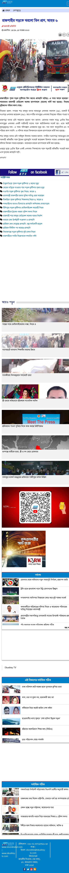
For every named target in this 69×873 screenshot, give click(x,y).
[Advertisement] (33, 275)
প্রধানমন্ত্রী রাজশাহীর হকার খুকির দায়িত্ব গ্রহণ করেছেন (23, 195)
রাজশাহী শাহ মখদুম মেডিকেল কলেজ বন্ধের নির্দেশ (22, 215)
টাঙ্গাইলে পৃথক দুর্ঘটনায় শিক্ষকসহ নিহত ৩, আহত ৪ (23, 199)
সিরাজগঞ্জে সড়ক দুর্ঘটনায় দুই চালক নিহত (19, 231)
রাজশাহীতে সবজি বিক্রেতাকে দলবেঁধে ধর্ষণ (19, 235)
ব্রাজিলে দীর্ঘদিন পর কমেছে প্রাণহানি (17, 227)
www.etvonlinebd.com (12, 847)
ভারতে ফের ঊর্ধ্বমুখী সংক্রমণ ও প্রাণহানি (19, 219)
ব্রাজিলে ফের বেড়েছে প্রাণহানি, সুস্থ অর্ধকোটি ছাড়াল (22, 223)
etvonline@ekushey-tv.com (36, 851)
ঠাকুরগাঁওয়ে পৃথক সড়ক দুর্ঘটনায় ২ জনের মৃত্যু (21, 183)
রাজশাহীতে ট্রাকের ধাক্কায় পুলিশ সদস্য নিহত (20, 211)
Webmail (33, 856)
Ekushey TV (10, 667)
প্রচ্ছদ (6, 10)
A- (64, 35)
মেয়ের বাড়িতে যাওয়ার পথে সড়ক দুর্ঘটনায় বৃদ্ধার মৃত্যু (23, 187)
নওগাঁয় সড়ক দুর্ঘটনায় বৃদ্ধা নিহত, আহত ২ (20, 191)
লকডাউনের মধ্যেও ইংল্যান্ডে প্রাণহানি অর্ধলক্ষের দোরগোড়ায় (26, 203)
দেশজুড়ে (17, 10)
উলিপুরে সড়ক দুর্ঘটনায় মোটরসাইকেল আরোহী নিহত (23, 207)
